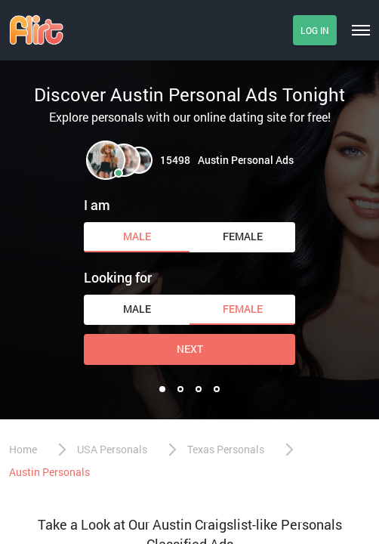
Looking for (118, 277)
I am (97, 205)
